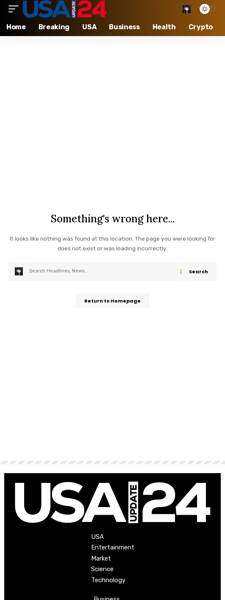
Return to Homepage (112, 300)
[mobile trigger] (15, 9)
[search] (187, 9)
